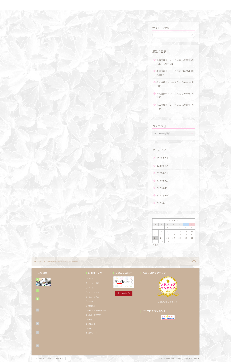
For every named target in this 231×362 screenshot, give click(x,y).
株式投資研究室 (95, 14)
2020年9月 (162, 203)
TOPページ (165, 14)
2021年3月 (162, 173)
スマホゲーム (93, 292)
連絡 (90, 328)
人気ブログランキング (167, 302)
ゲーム (91, 288)
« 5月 (155, 244)
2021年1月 (162, 180)
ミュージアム (93, 297)
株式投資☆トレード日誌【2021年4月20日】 (175, 95)
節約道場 (113, 14)
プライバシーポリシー (43, 358)
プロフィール (147, 14)
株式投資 (91, 306)
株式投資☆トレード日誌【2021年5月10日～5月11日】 (175, 61)
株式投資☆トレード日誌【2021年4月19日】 (175, 106)
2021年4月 (162, 165)
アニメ (91, 279)
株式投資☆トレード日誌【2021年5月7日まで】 (175, 73)
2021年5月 (162, 158)
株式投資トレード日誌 (71, 14)
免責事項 (59, 358)
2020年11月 (163, 188)
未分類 (91, 301)
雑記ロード (129, 14)
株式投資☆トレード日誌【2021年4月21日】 (175, 84)
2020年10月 (163, 195)
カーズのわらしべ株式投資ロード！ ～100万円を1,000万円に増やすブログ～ (115, 5)
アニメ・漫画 (93, 283)
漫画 (90, 319)
